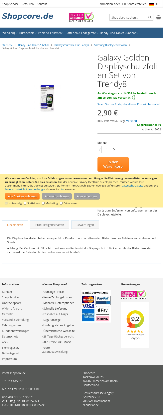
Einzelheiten (15, 225)
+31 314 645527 (12, 381)
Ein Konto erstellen (134, 4)
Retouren (28, 4)
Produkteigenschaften (49, 225)
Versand (131, 121)
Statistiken (33, 203)
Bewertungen (85, 225)
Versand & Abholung (15, 320)
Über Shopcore (12, 303)
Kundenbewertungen (16, 331)
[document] (82, 190)
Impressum (9, 359)
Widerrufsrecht (12, 308)
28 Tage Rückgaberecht (58, 336)
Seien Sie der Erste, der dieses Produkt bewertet (128, 104)
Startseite (7, 45)
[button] (155, 4)
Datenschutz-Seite (132, 185)
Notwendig (15, 203)
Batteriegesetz (11, 353)
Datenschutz (10, 336)
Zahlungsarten (11, 325)
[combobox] (131, 17)
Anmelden (106, 4)
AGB (5, 342)
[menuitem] (10, 33)
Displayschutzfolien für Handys (71, 45)
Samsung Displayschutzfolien (110, 45)
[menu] (81, 33)
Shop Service (10, 4)
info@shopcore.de (14, 373)
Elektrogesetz (10, 347)
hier (62, 189)
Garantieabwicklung (55, 351)
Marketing (52, 203)
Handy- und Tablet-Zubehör (33, 45)
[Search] (149, 17)
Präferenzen (71, 203)
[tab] (15, 224)
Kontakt (42, 4)
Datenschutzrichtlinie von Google (25, 189)
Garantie (7, 314)
